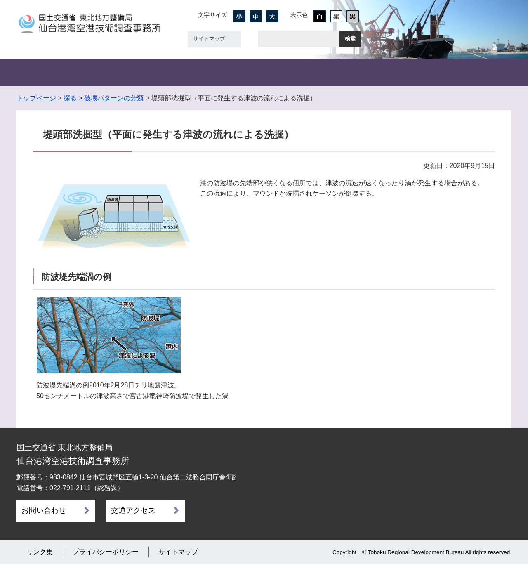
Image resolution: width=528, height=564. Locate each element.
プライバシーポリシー (106, 551)
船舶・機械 (305, 72)
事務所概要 (57, 72)
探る (70, 97)
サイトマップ (209, 38)
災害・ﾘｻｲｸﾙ (470, 72)
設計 (223, 72)
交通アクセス (133, 510)
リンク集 (39, 551)
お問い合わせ (43, 510)
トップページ (36, 97)
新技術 (387, 72)
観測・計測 (140, 72)
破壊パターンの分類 (114, 97)
